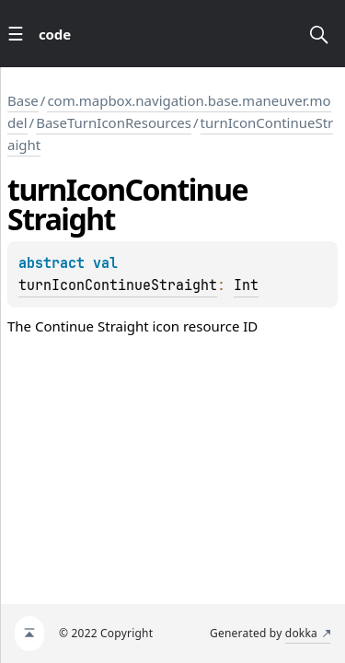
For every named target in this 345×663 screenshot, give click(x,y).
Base (23, 100)
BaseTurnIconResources (113, 122)
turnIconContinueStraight (117, 285)
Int (246, 285)
